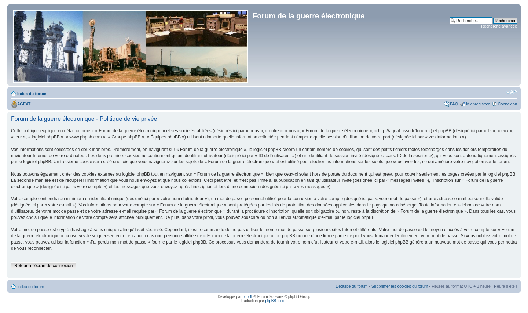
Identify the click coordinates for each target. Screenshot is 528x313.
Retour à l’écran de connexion (43, 265)
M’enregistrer (477, 104)
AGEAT (23, 104)
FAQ (454, 104)
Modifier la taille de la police (511, 92)
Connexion (507, 104)
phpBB (247, 297)
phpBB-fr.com (276, 301)
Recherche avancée (499, 26)
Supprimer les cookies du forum (399, 286)
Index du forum (31, 93)
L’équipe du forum (351, 286)
